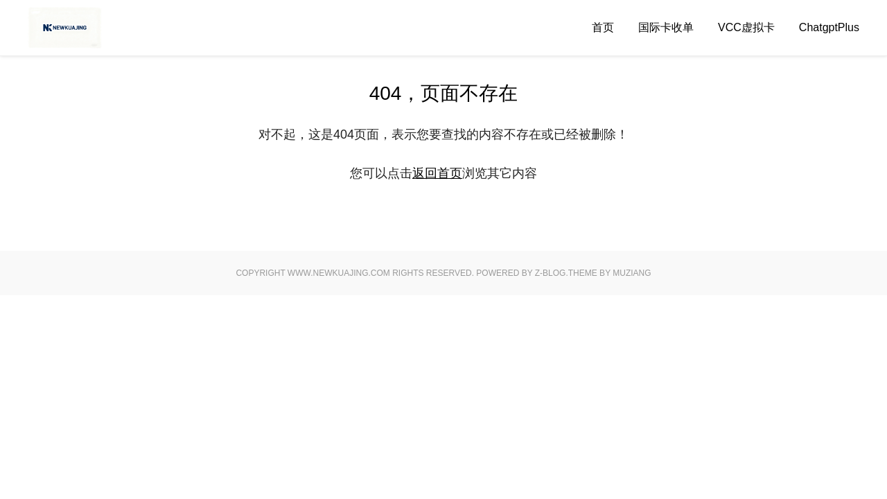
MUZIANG (632, 273)
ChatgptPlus (829, 27)
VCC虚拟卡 (746, 27)
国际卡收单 (666, 27)
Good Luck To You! (93, 28)
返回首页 (437, 173)
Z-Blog (550, 273)
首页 (603, 27)
